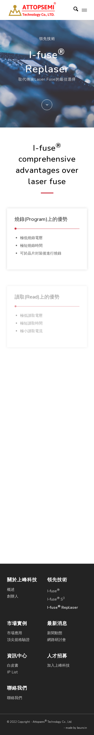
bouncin (82, 728)
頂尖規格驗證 (18, 639)
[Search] (73, 10)
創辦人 (12, 596)
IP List (12, 672)
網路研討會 (56, 639)
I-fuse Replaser (62, 607)
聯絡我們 (14, 697)
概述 (11, 589)
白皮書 (12, 665)
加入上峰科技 (58, 665)
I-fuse (53, 591)
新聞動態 (54, 632)
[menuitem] (73, 10)
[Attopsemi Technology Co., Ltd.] (39, 10)
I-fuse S (56, 599)
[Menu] (84, 10)
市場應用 (14, 632)
